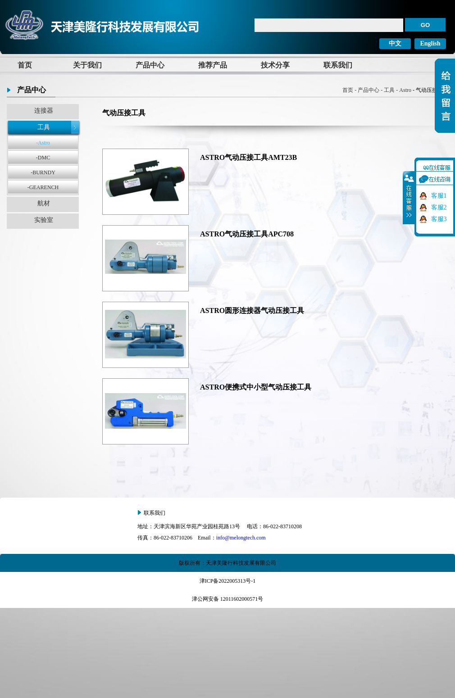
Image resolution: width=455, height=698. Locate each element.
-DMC (43, 157)
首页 (25, 65)
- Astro (403, 90)
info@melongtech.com (241, 538)
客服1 (439, 195)
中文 (395, 43)
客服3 (439, 219)
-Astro (43, 143)
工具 (43, 127)
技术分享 (275, 65)
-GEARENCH (43, 187)
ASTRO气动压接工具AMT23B (248, 157)
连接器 (43, 110)
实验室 (43, 220)
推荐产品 (212, 65)
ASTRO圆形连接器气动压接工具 (252, 310)
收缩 (409, 197)
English (430, 43)
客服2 (439, 207)
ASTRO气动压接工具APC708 (247, 234)
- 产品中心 (366, 90)
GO (425, 25)
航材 (43, 203)
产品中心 (150, 65)
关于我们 (87, 65)
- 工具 (387, 90)
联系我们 (337, 65)
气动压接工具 (124, 113)
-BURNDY (43, 172)
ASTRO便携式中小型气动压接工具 (255, 387)
